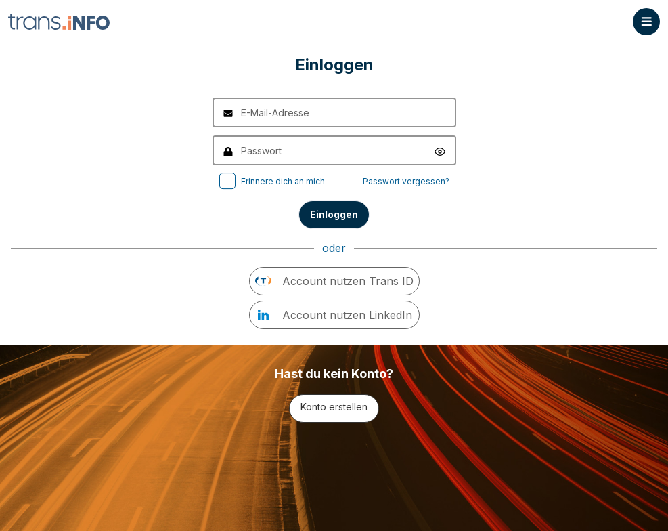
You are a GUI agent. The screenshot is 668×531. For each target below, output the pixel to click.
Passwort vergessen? (406, 181)
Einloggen (334, 214)
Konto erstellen (334, 406)
